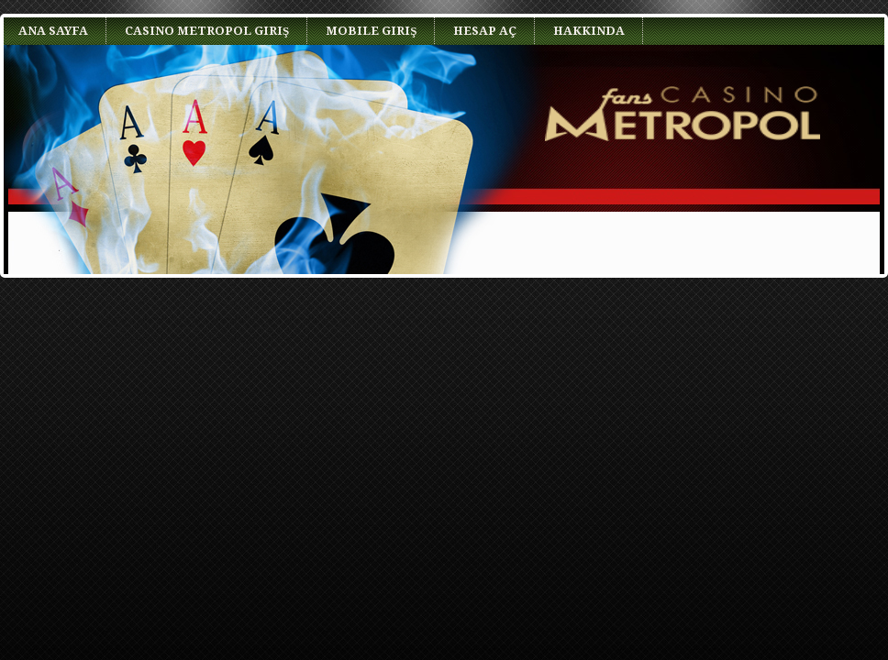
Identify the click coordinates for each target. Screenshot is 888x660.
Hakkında (589, 31)
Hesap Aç (484, 31)
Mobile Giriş (371, 31)
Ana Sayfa (53, 31)
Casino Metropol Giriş (207, 31)
